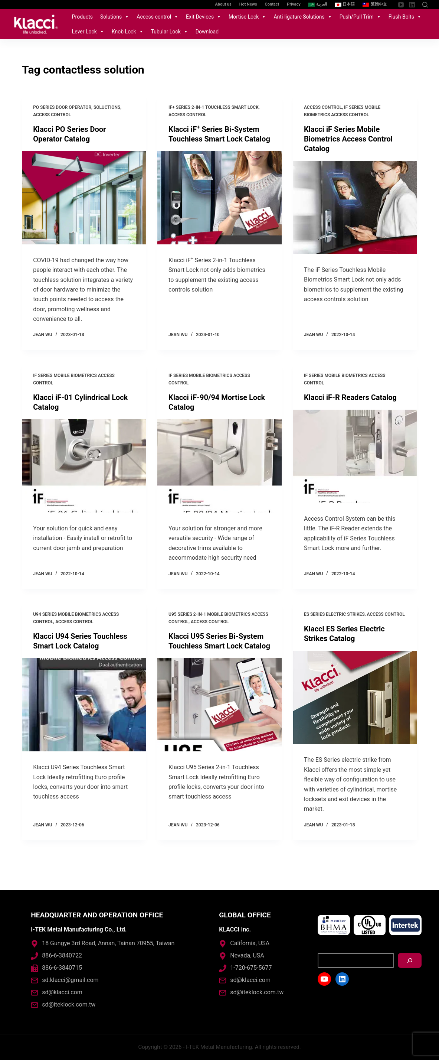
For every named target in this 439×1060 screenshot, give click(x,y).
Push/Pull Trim (360, 17)
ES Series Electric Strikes (334, 614)
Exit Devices (203, 17)
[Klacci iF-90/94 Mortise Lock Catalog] (219, 466)
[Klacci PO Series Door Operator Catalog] (84, 197)
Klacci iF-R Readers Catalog (350, 397)
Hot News (248, 4)
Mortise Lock (247, 17)
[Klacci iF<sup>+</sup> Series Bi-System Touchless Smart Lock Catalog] (219, 197)
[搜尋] (410, 960)
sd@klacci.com (62, 992)
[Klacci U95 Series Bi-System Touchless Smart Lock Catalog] (219, 704)
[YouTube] (401, 4)
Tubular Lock (169, 32)
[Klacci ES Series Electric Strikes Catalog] (355, 697)
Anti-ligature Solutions (302, 17)
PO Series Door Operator (62, 107)
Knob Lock (128, 32)
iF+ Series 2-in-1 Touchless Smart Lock (213, 107)
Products (82, 17)
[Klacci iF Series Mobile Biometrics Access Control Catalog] (355, 207)
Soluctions (107, 107)
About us (223, 4)
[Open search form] (425, 4)
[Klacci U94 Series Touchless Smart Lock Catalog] (84, 704)
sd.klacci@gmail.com (70, 979)
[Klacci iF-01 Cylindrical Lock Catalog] (84, 466)
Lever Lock (88, 32)
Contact (272, 4)
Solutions (114, 17)
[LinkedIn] (412, 4)
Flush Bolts (405, 17)
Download (207, 32)
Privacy (293, 4)
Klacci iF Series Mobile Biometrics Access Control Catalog (348, 139)
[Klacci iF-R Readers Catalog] (355, 456)
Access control (157, 17)
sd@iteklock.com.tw (68, 1004)
